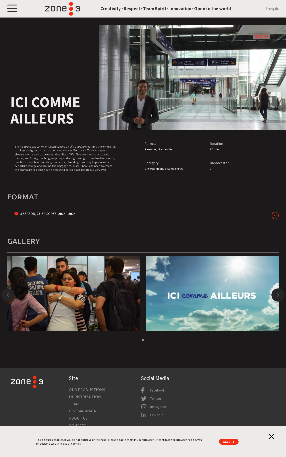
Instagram (158, 407)
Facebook (157, 390)
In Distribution (85, 397)
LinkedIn (156, 415)
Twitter (155, 398)
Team (74, 404)
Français (272, 11)
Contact (78, 425)
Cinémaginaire (84, 411)
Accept (228, 441)
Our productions (87, 390)
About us (78, 418)
